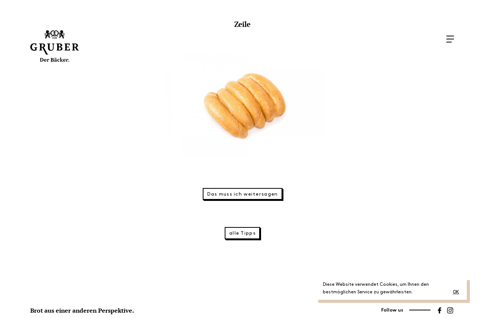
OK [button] (456, 292)
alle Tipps (242, 233)
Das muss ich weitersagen (242, 194)
